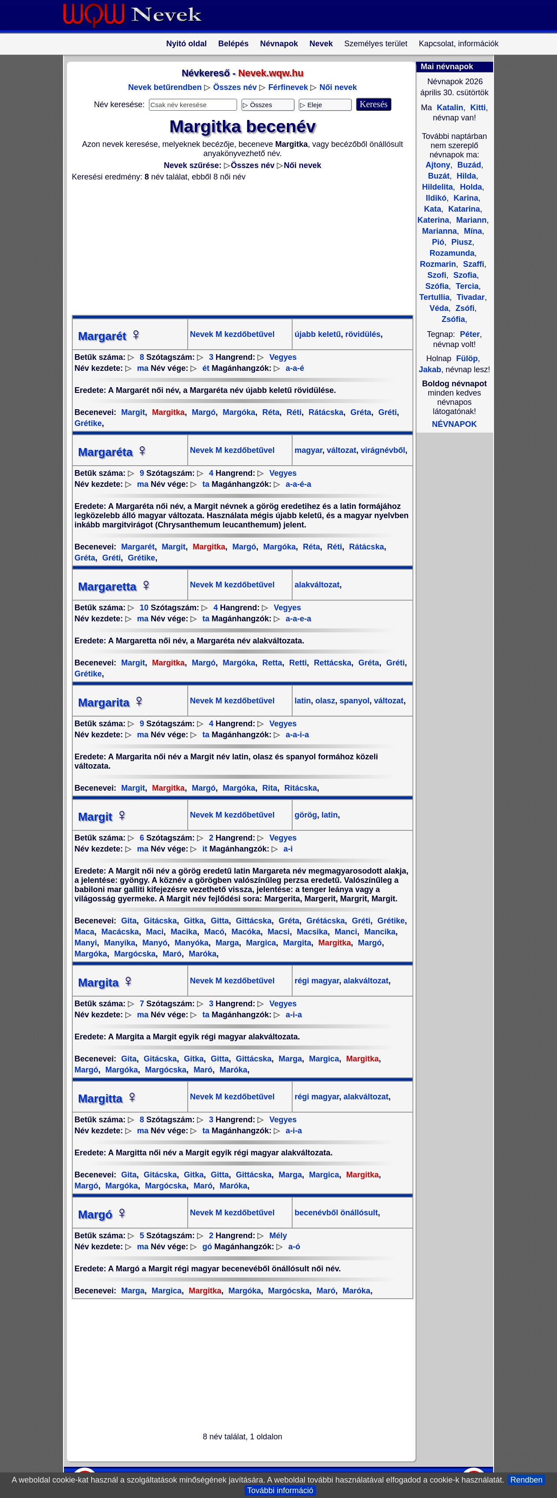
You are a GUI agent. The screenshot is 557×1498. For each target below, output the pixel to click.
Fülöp (467, 358)
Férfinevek (288, 87)
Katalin (448, 107)
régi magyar (316, 980)
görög (305, 815)
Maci (153, 931)
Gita (129, 920)
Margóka (237, 412)
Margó (202, 412)
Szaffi (472, 264)
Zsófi (464, 308)
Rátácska (324, 412)
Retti (297, 662)
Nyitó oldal (186, 43)
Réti (292, 412)
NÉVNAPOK (454, 424)
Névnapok (279, 43)
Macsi (277, 931)
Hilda (465, 176)
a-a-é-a (298, 484)
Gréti (386, 412)
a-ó (294, 1246)
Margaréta (113, 452)
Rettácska (331, 662)
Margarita (111, 702)
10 (144, 607)
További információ (280, 1490)
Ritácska (299, 788)
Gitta (218, 920)
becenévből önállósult (336, 1212)
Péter (470, 334)
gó (207, 1246)
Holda (470, 187)
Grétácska (324, 920)
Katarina (463, 209)
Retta (271, 662)
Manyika (118, 942)
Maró (171, 953)
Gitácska (159, 920)
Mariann (470, 220)
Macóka (244, 931)
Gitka (193, 920)
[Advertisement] (237, 248)
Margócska (134, 953)
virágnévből (382, 450)
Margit (133, 412)
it (204, 848)
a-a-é (295, 368)
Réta (269, 412)
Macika (182, 931)
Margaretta (115, 586)
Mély (278, 1235)
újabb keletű (317, 334)
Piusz (460, 242)
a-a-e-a (298, 618)
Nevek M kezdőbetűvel (232, 334)
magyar (308, 450)
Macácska (119, 931)
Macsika (310, 931)
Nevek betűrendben (165, 87)
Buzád (468, 165)
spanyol (354, 700)
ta (205, 484)
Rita (268, 788)
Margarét (110, 336)
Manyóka (190, 942)
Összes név (235, 87)
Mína (472, 231)
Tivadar (469, 297)
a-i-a (294, 1014)
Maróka (201, 953)
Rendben (526, 1480)
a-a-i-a (297, 734)
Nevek (321, 43)
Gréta (359, 412)
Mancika (379, 931)
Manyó (153, 942)
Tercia (466, 286)
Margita (296, 942)
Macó (213, 931)
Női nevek (338, 87)
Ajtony (438, 165)
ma (143, 368)
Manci (344, 931)
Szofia (464, 275)
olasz (324, 700)
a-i (288, 848)
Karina (464, 198)
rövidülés (362, 334)
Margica (260, 942)
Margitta (108, 1098)
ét (205, 368)
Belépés (233, 43)
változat (340, 450)
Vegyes (283, 357)
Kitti (477, 107)
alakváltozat (316, 584)
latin (302, 700)
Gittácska (252, 920)
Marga (226, 942)
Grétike (140, 557)
